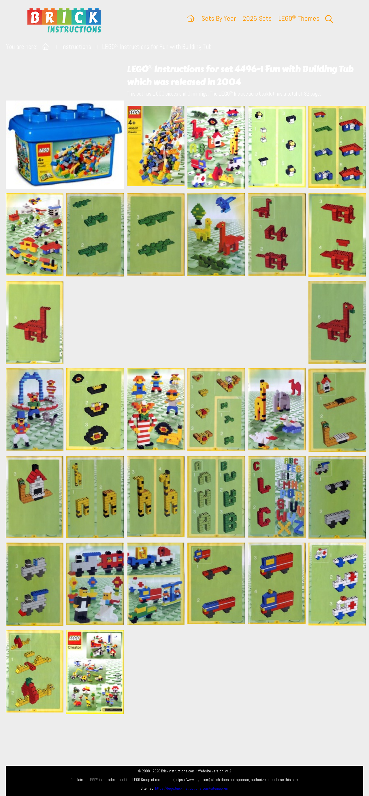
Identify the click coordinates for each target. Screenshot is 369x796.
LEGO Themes (298, 18)
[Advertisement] (187, 322)
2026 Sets (257, 18)
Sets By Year (219, 18)
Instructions (76, 47)
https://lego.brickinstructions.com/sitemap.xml (192, 788)
